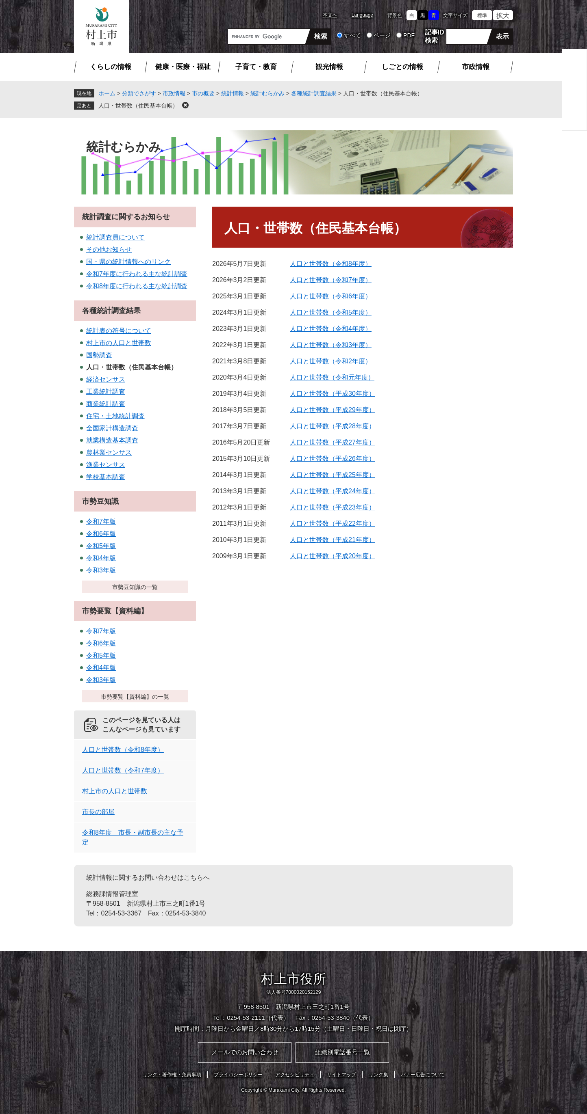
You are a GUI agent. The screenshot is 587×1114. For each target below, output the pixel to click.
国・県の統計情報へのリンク (128, 261)
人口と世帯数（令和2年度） (331, 361)
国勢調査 (99, 355)
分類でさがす (139, 93)
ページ (382, 35)
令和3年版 (101, 570)
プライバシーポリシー (238, 1074)
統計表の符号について (118, 330)
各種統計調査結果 (314, 93)
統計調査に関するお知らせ (126, 217)
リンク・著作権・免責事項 (172, 1074)
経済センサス (105, 379)
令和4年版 (101, 558)
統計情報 (232, 93)
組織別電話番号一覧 (342, 1052)
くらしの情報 (110, 67)
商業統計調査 (105, 403)
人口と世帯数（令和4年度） (331, 328)
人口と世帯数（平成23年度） (332, 507)
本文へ (330, 15)
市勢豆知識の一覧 (135, 587)
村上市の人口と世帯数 (118, 342)
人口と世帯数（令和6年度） (331, 296)
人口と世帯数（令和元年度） (332, 377)
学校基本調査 (105, 476)
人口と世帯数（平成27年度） (332, 442)
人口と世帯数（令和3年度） (331, 344)
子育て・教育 (256, 67)
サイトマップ (341, 1074)
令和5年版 (101, 545)
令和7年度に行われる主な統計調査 (136, 273)
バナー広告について (423, 1074)
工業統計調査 (105, 391)
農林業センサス (109, 452)
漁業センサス (105, 464)
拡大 (502, 15)
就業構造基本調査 (112, 440)
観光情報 (329, 67)
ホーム (106, 93)
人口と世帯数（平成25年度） (332, 474)
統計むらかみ (267, 93)
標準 (482, 15)
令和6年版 (101, 533)
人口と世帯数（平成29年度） (332, 409)
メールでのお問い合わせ (244, 1052)
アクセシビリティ (294, 1074)
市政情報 (475, 67)
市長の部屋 (98, 811)
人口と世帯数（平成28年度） (332, 426)
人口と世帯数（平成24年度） (332, 491)
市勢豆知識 (100, 501)
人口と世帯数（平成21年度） (332, 539)
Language (362, 15)
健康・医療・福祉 (183, 67)
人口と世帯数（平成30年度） (332, 393)
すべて (352, 35)
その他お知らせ (109, 249)
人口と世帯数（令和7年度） (331, 279)
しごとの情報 (402, 67)
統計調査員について (115, 237)
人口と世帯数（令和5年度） (331, 312)
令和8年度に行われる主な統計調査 (136, 286)
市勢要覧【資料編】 (115, 611)
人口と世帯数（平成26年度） (332, 458)
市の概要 (203, 93)
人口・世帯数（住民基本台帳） (138, 105)
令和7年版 (101, 521)
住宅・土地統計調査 (115, 415)
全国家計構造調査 (112, 428)
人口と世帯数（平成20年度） (332, 556)
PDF (409, 35)
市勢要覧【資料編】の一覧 (135, 696)
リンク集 (378, 1074)
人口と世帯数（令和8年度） (331, 263)
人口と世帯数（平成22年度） (332, 523)
